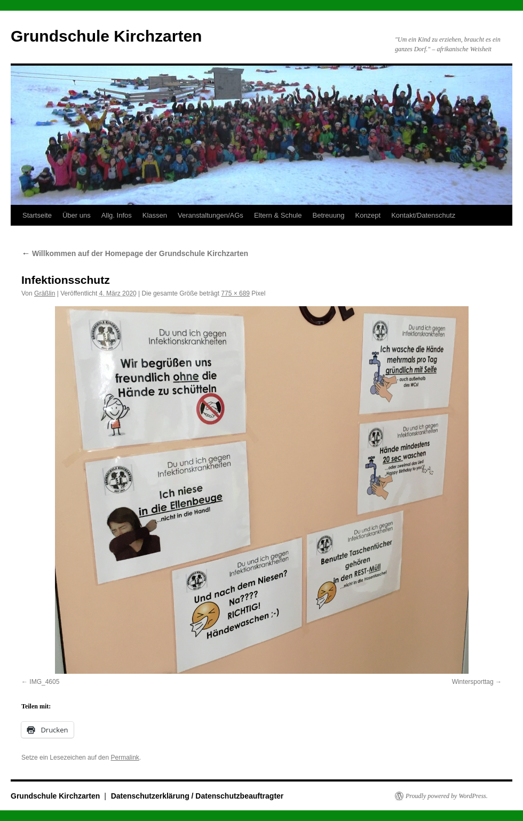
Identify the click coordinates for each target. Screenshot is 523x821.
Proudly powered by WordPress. (447, 796)
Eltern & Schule (278, 215)
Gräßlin (44, 293)
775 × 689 (235, 293)
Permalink (124, 757)
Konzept (368, 215)
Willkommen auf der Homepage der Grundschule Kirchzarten (134, 253)
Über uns (76, 215)
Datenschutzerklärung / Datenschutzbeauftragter (197, 796)
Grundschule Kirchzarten (106, 36)
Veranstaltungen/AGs (210, 215)
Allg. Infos (116, 215)
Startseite (37, 215)
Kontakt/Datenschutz (423, 215)
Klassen (154, 215)
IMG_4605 (44, 682)
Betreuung (328, 215)
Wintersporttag (473, 682)
